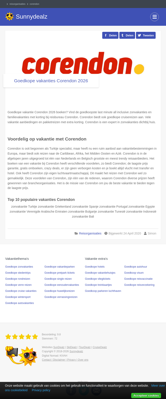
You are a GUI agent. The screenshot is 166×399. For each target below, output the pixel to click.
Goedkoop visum (134, 272)
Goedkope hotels (95, 266)
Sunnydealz (76, 351)
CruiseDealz (100, 347)
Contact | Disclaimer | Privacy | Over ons (65, 359)
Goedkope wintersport (17, 297)
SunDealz (58, 347)
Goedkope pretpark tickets (60, 272)
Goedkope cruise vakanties (21, 290)
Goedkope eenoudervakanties (62, 284)
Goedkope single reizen (58, 278)
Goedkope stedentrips (17, 272)
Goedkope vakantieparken (60, 266)
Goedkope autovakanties (19, 303)
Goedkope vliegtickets (97, 278)
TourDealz (85, 347)
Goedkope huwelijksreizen (60, 290)
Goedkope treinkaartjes (98, 284)
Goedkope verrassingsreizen (61, 297)
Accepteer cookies (146, 395)
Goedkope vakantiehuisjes (100, 272)
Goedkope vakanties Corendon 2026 (51, 80)
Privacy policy (41, 390)
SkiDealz (72, 347)
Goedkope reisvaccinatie (138, 278)
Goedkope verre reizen (18, 284)
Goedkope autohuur (135, 266)
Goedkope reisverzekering (139, 284)
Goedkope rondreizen (17, 278)
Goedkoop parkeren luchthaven (103, 290)
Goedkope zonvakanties (19, 266)
